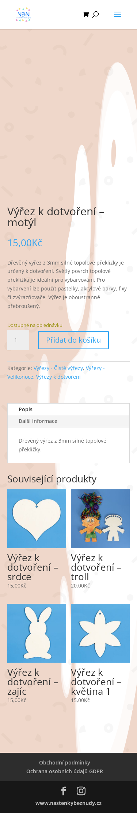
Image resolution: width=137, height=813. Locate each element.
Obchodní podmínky (64, 762)
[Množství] (18, 340)
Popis (26, 409)
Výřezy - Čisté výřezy (58, 368)
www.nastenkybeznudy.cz (68, 802)
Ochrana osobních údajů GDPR (64, 771)
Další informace (38, 420)
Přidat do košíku (73, 340)
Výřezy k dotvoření (58, 376)
